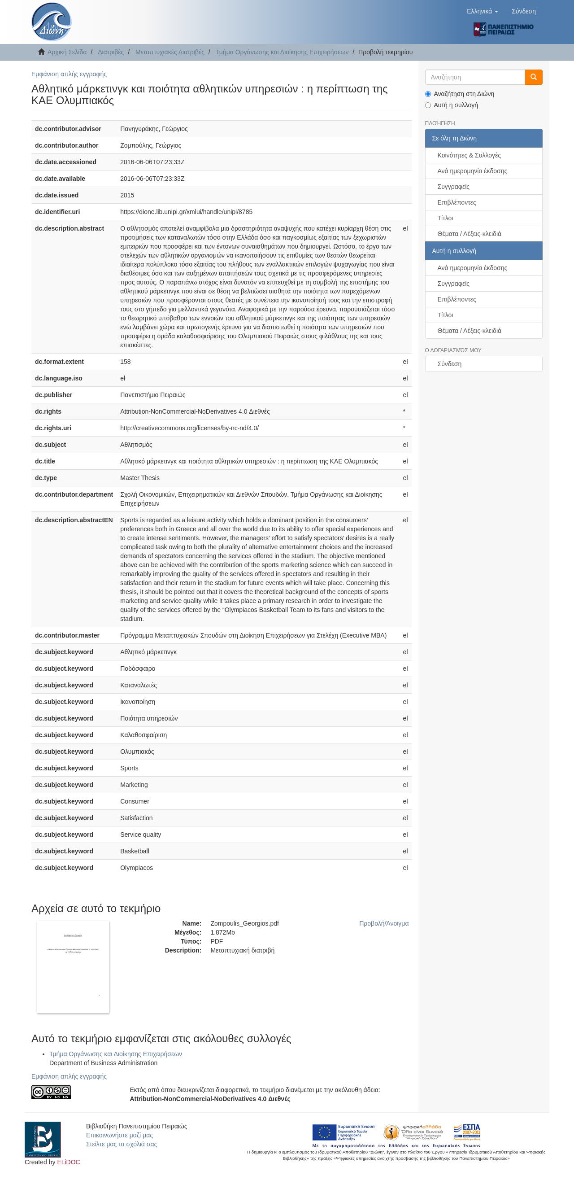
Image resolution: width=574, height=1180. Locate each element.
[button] (482, 11)
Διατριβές (111, 52)
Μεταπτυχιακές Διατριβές (169, 52)
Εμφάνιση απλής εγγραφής (69, 74)
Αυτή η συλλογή (451, 105)
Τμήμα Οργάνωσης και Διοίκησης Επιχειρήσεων (282, 52)
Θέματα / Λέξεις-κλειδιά (470, 233)
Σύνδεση (450, 363)
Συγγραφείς (454, 186)
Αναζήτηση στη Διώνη (460, 93)
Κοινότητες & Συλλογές (469, 155)
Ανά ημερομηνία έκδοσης (473, 171)
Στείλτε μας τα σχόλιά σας (121, 1144)
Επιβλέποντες (457, 202)
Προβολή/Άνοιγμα (384, 923)
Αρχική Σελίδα (67, 52)
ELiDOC (68, 1162)
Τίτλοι (445, 218)
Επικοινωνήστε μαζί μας (119, 1135)
